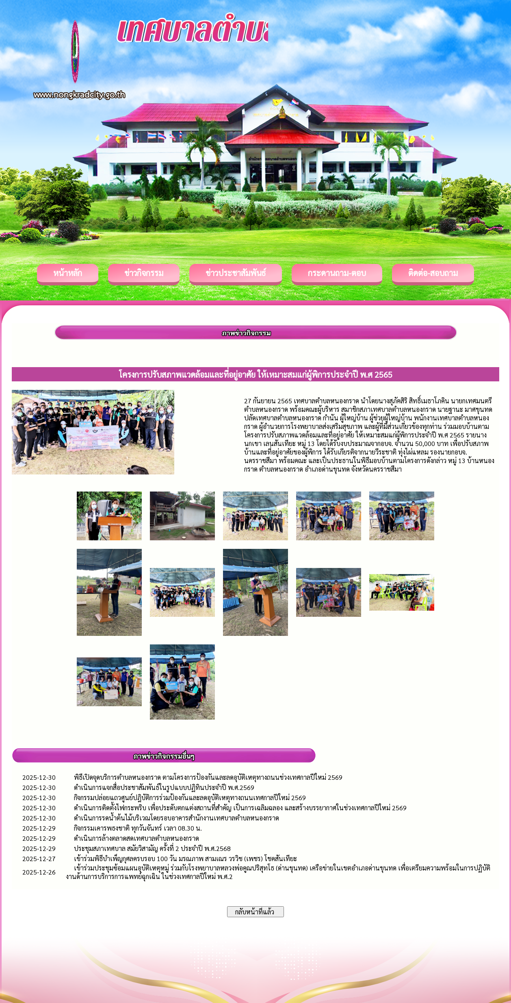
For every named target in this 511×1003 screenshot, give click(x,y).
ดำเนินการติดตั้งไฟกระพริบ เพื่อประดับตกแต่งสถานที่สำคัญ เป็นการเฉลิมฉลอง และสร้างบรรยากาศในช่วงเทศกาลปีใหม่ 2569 (240, 807)
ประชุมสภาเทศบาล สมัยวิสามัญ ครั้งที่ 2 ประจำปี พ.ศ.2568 (152, 848)
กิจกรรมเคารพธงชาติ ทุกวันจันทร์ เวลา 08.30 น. (138, 828)
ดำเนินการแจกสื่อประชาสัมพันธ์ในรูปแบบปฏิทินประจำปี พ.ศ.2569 (164, 787)
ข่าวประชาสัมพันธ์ (236, 273)
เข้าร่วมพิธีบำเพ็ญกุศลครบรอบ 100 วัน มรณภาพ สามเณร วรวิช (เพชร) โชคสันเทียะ (185, 858)
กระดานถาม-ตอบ (337, 273)
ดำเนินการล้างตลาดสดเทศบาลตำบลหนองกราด (136, 838)
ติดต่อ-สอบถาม (433, 273)
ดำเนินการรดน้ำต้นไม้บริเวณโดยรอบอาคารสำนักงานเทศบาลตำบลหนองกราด (176, 818)
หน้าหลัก (67, 273)
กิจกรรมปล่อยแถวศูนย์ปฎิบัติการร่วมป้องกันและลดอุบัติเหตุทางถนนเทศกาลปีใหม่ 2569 (190, 797)
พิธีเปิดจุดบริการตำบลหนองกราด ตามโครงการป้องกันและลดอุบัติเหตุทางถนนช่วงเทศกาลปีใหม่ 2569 (208, 777)
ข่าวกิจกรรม (143, 273)
